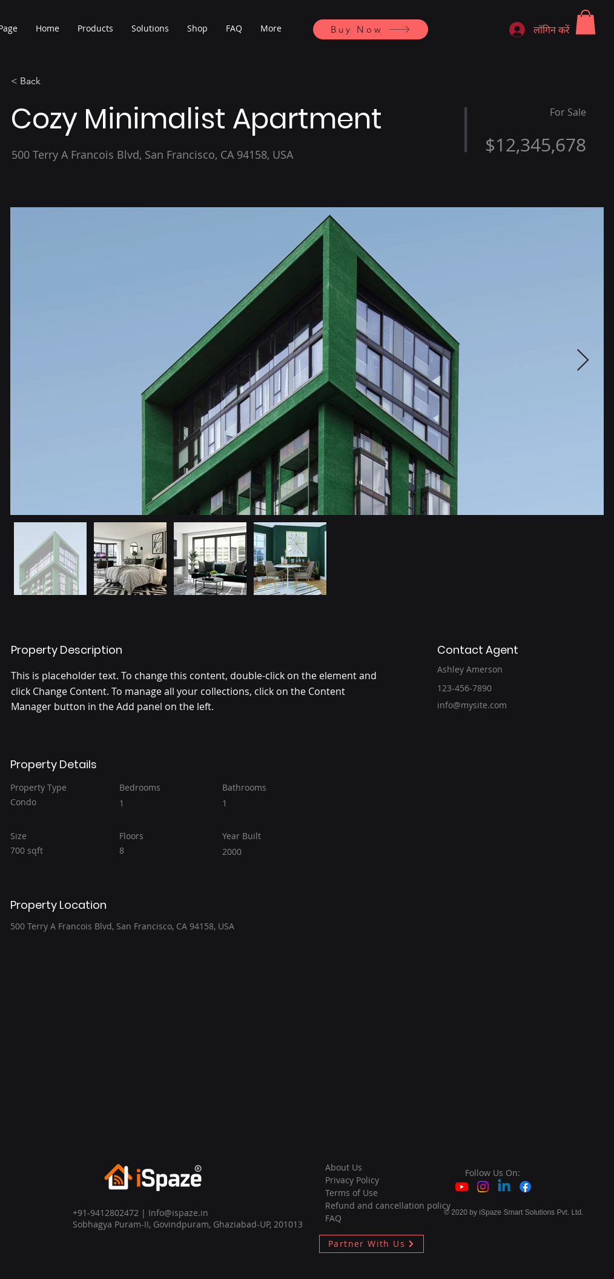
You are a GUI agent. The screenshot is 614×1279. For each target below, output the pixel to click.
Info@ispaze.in (178, 1212)
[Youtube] (461, 1186)
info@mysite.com (472, 705)
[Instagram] (482, 1186)
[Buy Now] (370, 29)
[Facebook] (525, 1186)
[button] (585, 22)
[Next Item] (583, 361)
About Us (343, 1167)
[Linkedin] (504, 1186)
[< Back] (54, 82)
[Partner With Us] (371, 1244)
